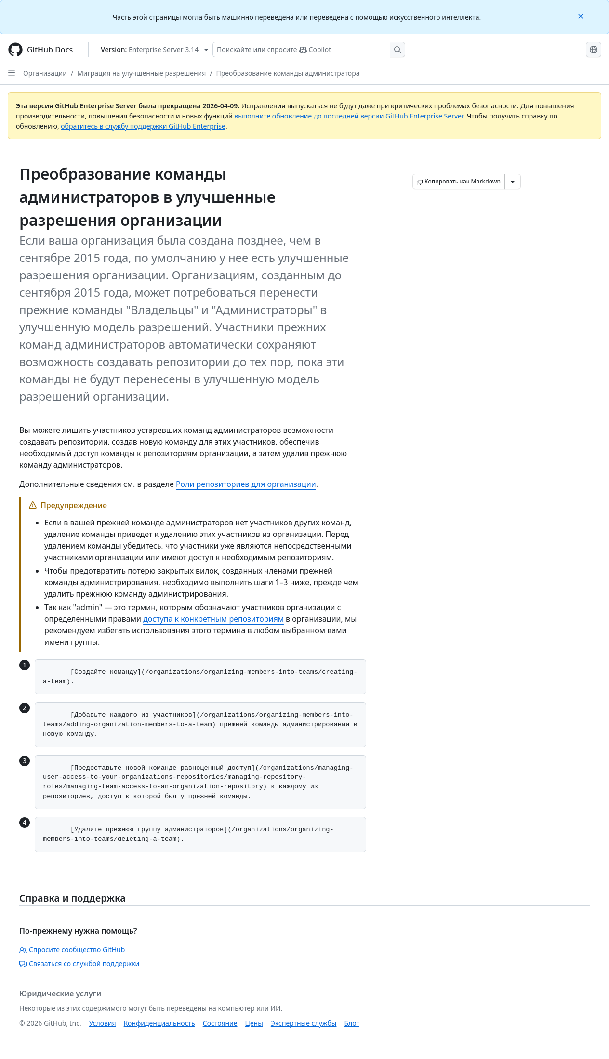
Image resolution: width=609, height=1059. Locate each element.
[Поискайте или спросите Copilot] (308, 49)
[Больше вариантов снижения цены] (512, 181)
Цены (254, 1023)
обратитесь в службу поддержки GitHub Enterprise (143, 126)
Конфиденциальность (159, 1023)
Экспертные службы (304, 1023)
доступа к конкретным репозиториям (213, 619)
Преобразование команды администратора (288, 73)
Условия (102, 1023)
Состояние (220, 1023)
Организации (45, 73)
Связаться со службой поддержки (79, 963)
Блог (351, 1023)
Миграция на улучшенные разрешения (141, 73)
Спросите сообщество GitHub (72, 949)
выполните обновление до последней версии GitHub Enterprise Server (348, 115)
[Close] (581, 15)
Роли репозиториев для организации (246, 484)
